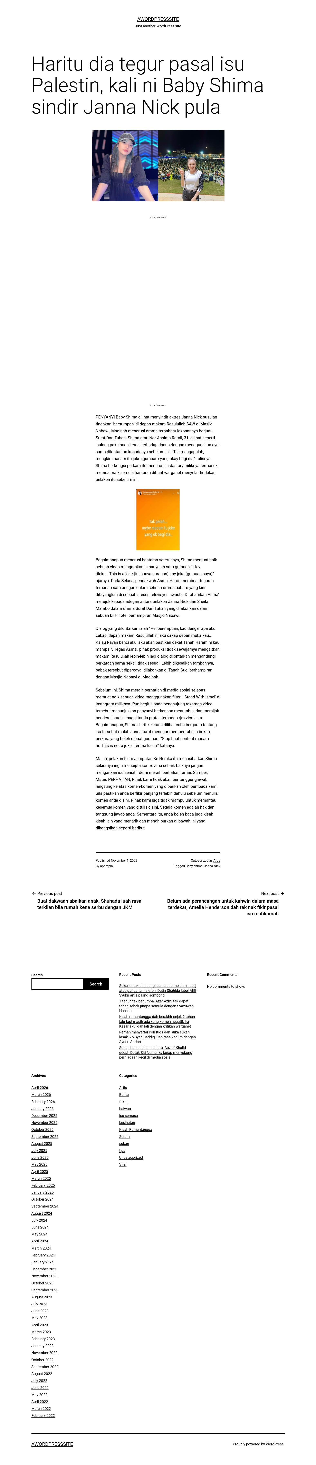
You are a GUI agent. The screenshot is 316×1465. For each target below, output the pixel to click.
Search (37, 975)
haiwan (125, 1109)
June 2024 (40, 1227)
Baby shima (194, 866)
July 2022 (39, 1380)
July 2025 (39, 1150)
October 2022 (42, 1360)
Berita (124, 1094)
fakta (123, 1102)
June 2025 (40, 1157)
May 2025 (39, 1164)
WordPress (275, 1444)
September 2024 (44, 1206)
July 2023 (39, 1304)
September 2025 (44, 1136)
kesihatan (127, 1122)
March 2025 (41, 1178)
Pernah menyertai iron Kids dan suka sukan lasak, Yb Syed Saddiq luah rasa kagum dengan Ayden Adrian (157, 1037)
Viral (123, 1164)
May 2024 (39, 1234)
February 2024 (43, 1255)
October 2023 (42, 1283)
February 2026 (43, 1102)
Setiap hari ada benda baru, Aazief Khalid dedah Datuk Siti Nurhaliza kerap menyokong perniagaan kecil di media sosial (155, 1052)
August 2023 (41, 1297)
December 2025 (44, 1115)
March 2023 (41, 1332)
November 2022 (44, 1353)
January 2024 (42, 1262)
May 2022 (39, 1395)
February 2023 (43, 1339)
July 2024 (39, 1220)
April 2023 (39, 1325)
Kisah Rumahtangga (135, 1129)
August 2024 (41, 1213)
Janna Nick (212, 866)
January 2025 (42, 1192)
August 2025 (41, 1143)
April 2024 (39, 1241)
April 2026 (39, 1087)
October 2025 (42, 1129)
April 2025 (39, 1171)
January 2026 (42, 1109)
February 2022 (43, 1415)
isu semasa (128, 1115)
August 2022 (41, 1374)
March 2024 (41, 1248)
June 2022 (40, 1387)
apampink (107, 866)
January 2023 (42, 1346)
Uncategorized (131, 1157)
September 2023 (44, 1290)
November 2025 (44, 1122)
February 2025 (43, 1185)
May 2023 (39, 1318)
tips (122, 1150)
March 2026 (41, 1094)
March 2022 (41, 1408)
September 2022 (44, 1367)
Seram (124, 1136)
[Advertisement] (158, 248)
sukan (124, 1143)
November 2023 (44, 1276)
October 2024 (42, 1199)
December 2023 (44, 1269)
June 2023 (40, 1311)
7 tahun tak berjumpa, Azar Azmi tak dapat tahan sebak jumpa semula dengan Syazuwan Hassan (156, 1006)
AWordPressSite (158, 19)
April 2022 (39, 1402)
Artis (216, 860)
